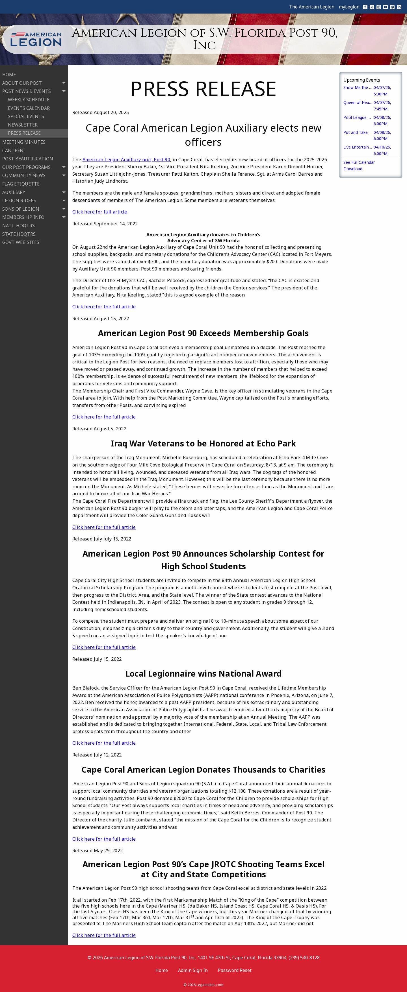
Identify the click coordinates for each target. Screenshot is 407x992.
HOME (9, 74)
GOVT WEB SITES (20, 241)
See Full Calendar (359, 162)
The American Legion (311, 7)
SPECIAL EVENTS (26, 115)
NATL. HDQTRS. (19, 225)
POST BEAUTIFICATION (27, 158)
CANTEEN (12, 149)
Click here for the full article (104, 307)
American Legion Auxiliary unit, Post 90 (126, 159)
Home (161, 970)
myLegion (349, 7)
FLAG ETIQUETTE (21, 183)
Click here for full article (99, 212)
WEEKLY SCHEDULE (28, 99)
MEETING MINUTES (24, 141)
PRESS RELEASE (24, 132)
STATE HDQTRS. (19, 233)
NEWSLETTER (23, 124)
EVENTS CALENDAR (29, 107)
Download (352, 168)
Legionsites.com (209, 984)
